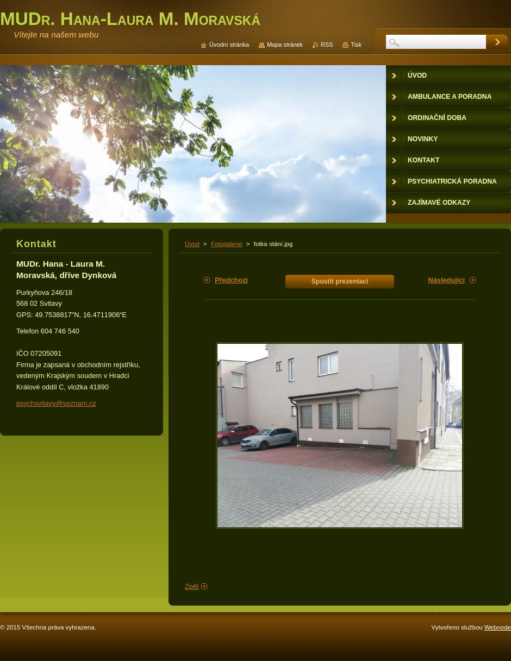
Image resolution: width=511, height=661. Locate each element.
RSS (327, 44)
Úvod (192, 244)
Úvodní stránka (229, 44)
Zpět (192, 586)
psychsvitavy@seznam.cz (56, 403)
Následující (446, 280)
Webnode (497, 627)
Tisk (356, 44)
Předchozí (231, 280)
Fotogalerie (226, 244)
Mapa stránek (285, 44)
